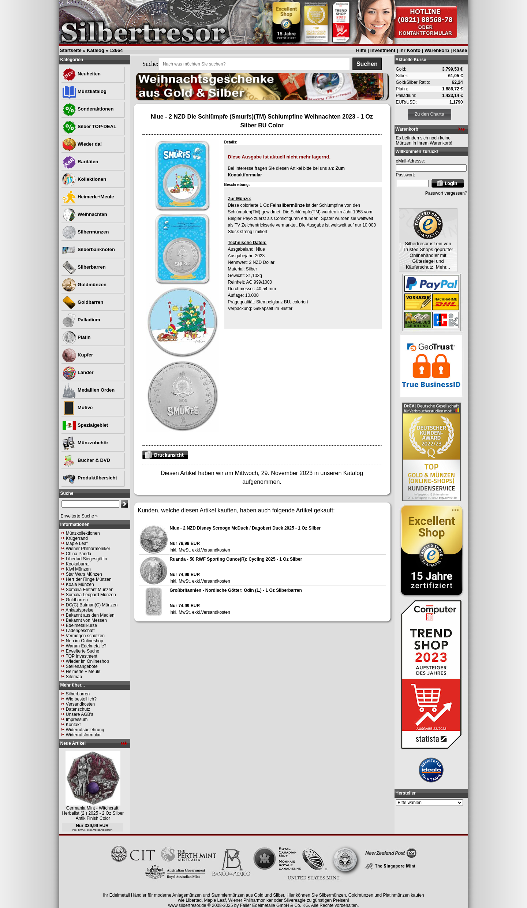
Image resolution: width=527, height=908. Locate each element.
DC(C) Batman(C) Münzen (91, 605)
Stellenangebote (82, 666)
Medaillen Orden (88, 390)
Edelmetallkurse (81, 625)
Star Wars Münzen (84, 574)
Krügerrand (77, 538)
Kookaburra (77, 564)
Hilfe (361, 50)
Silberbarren (84, 267)
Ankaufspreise (79, 610)
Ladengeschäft (80, 630)
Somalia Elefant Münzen (89, 589)
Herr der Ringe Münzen (89, 579)
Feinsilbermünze (287, 205)
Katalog (95, 50)
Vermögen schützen (85, 635)
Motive (77, 407)
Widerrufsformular (83, 734)
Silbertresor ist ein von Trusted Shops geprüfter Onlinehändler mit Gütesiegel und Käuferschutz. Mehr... (428, 255)
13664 (116, 50)
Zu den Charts (429, 114)
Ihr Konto (410, 50)
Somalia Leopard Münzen (91, 594)
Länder (78, 372)
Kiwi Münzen (78, 569)
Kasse (460, 50)
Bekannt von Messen (86, 620)
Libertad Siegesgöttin (86, 558)
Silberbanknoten (88, 249)
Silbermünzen (85, 232)
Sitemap (74, 676)
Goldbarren (83, 302)
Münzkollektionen (83, 533)
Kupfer (77, 355)
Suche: (150, 64)
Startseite (71, 50)
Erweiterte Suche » (79, 516)
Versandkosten (80, 704)
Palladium (81, 319)
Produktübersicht (89, 478)
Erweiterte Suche (82, 651)
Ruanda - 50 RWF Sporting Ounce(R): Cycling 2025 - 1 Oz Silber (236, 559)
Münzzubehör (85, 442)
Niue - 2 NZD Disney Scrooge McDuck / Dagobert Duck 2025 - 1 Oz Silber (245, 528)
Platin (76, 337)
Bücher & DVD (86, 460)
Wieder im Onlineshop (87, 661)
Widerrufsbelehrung (85, 729)
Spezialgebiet (85, 425)
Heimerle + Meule (83, 671)
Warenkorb (437, 50)
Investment (383, 50)
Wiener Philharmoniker (88, 548)
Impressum (76, 719)
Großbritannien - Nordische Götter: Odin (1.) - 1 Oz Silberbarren (236, 590)
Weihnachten (84, 214)
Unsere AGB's (79, 714)
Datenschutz (78, 709)
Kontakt (73, 724)
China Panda (78, 553)
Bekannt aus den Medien (90, 615)
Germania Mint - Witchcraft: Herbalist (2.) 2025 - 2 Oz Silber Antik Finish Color (93, 813)
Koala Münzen (80, 584)
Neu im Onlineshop (84, 640)
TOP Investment (81, 656)
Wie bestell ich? (81, 699)
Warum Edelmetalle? (86, 646)
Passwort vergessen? (446, 193)
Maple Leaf (76, 543)
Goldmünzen (84, 284)
